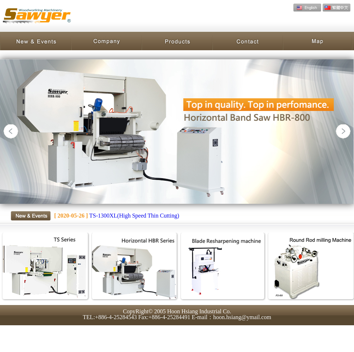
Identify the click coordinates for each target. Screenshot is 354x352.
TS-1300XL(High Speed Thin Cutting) (116, 216)
